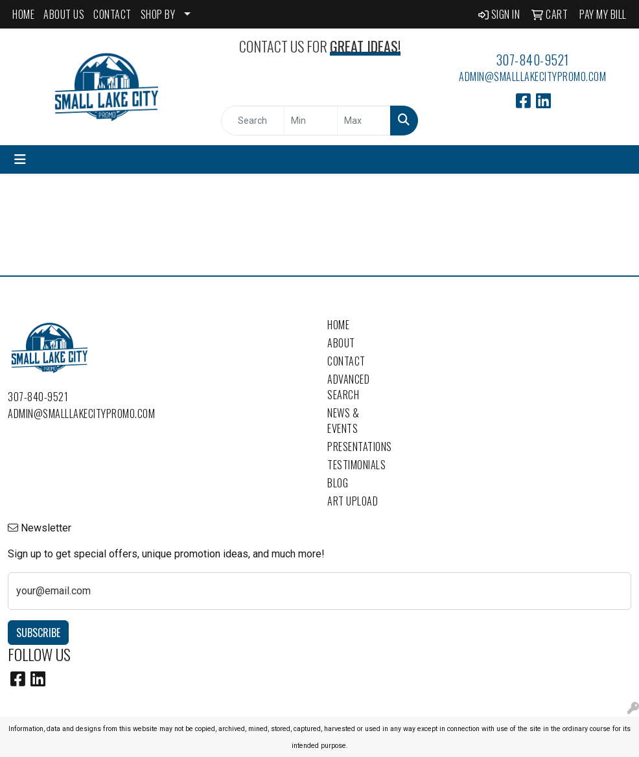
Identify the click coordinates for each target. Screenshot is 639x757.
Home (338, 324)
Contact (346, 361)
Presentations (359, 446)
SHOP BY (158, 14)
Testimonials (356, 464)
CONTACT (112, 14)
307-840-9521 (532, 59)
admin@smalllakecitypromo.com (532, 76)
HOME (23, 14)
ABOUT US (63, 14)
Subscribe (38, 632)
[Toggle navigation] (20, 159)
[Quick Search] (253, 120)
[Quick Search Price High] (364, 120)
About (341, 343)
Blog (337, 483)
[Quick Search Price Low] (311, 120)
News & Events (343, 420)
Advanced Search (348, 386)
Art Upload (352, 501)
